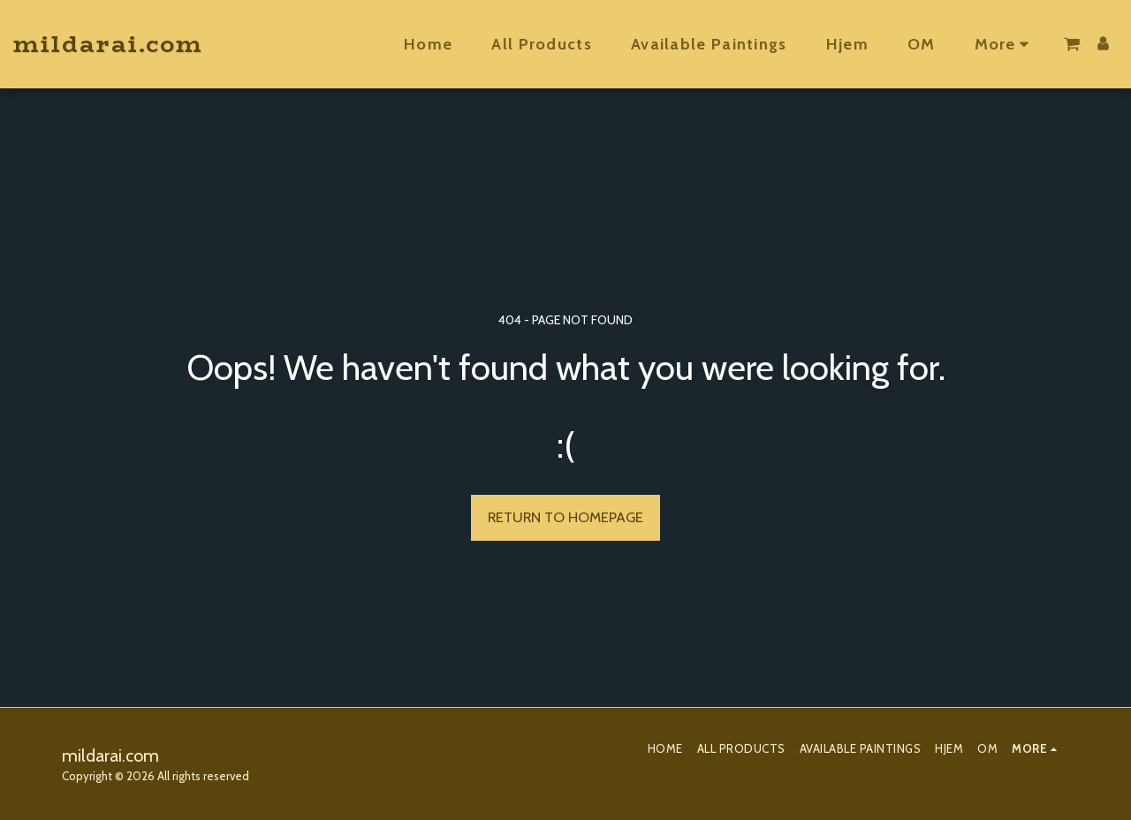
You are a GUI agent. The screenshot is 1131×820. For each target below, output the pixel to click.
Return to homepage (565, 517)
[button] (1072, 44)
